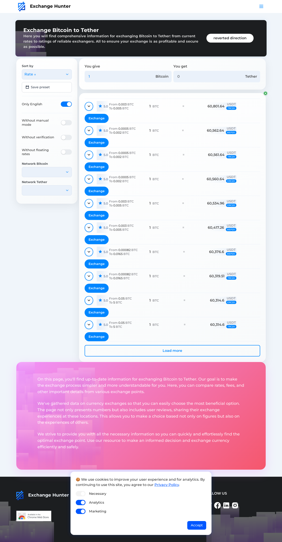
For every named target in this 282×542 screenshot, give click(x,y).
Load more (172, 351)
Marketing (97, 511)
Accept (197, 525)
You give (92, 66)
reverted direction (230, 38)
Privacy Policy (166, 485)
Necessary (97, 493)
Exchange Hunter (44, 6)
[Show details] (89, 106)
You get (180, 66)
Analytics (96, 502)
